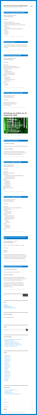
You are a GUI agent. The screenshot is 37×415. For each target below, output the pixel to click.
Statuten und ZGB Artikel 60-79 (11, 389)
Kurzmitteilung (18, 36)
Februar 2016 (7, 376)
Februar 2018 (7, 364)
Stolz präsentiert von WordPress (20, 412)
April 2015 (6, 380)
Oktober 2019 (7, 355)
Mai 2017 (6, 368)
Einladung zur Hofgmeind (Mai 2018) (12, 162)
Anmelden (6, 304)
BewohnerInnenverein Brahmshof (16, 6)
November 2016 (8, 372)
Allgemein (18, 135)
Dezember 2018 (8, 359)
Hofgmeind (23, 36)
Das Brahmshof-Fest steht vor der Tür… (13, 266)
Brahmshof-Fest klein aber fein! (11, 140)
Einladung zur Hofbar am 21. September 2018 (13, 344)
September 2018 (8, 360)
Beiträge (5, 409)
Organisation (6, 406)
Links (5, 399)
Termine (5, 404)
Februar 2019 (7, 357)
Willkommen (6, 402)
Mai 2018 (6, 363)
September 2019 (8, 356)
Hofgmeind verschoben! (9, 42)
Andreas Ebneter (6, 36)
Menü (31, 6)
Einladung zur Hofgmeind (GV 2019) (12, 55)
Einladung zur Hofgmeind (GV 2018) (12, 196)
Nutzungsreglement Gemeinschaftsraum (12, 393)
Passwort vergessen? (8, 306)
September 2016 (8, 375)
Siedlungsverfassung (9, 392)
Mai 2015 (6, 379)
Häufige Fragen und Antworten (10, 307)
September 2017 (8, 365)
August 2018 (7, 361)
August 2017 (7, 367)
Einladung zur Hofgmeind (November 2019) (14, 12)
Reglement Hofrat (8, 391)
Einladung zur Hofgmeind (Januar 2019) (13, 92)
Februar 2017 (7, 371)
